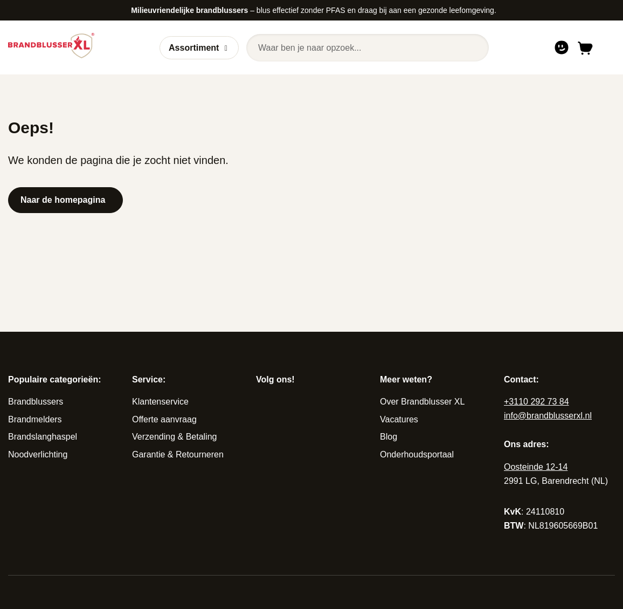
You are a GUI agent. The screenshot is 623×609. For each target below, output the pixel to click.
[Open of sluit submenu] (226, 48)
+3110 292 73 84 (536, 401)
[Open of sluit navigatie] (608, 47)
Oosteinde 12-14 (535, 466)
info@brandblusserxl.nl (548, 415)
